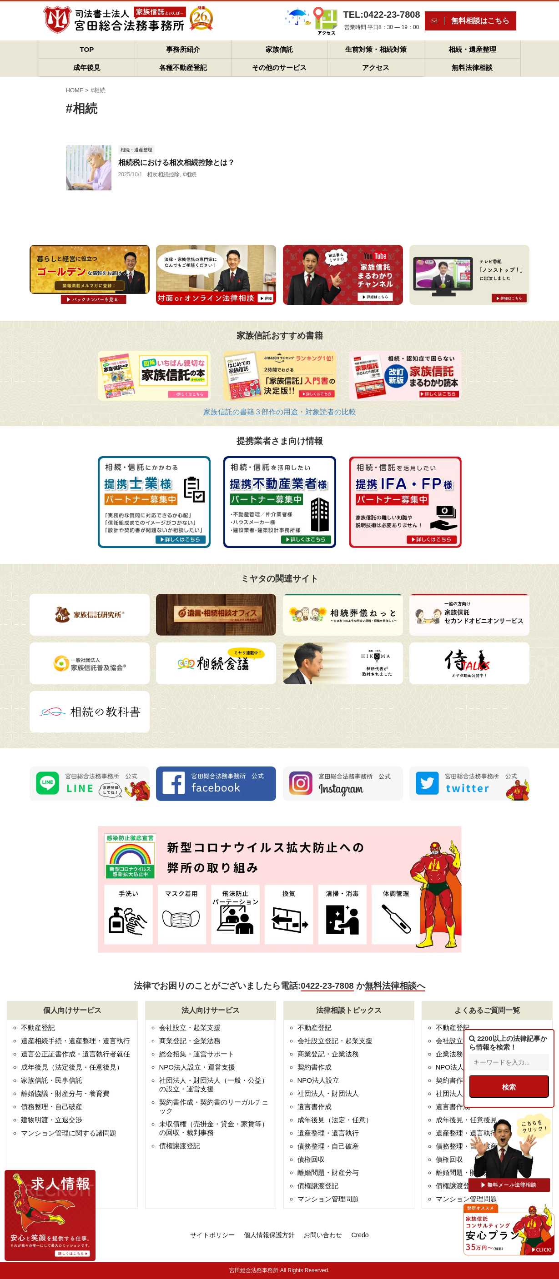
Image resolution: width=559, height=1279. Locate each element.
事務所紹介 (183, 49)
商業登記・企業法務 (190, 1041)
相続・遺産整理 (472, 49)
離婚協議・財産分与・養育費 (65, 1093)
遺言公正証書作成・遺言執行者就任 (75, 1054)
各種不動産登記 (183, 67)
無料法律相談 (472, 67)
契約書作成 (314, 1067)
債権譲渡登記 (179, 1146)
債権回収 (311, 1159)
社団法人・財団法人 (328, 1093)
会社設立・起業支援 (190, 1027)
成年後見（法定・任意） (335, 1120)
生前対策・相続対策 (376, 49)
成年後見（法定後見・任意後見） (72, 1067)
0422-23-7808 (327, 985)
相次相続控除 (163, 174)
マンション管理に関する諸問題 (68, 1133)
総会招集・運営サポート (196, 1054)
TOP (87, 49)
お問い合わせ (323, 1235)
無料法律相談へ (395, 985)
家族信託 (279, 49)
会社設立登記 (456, 1041)
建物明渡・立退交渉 (51, 1120)
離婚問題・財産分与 (328, 1172)
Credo (359, 1235)
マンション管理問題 (328, 1199)
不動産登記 (38, 1027)
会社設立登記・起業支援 (335, 1041)
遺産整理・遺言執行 (328, 1133)
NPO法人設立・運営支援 (197, 1067)
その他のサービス (279, 67)
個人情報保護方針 (269, 1235)
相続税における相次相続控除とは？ (176, 162)
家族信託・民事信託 (51, 1080)
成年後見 (87, 67)
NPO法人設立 (318, 1080)
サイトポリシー (212, 1235)
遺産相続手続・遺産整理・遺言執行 (75, 1041)
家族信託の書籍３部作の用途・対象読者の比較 (279, 412)
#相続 (190, 174)
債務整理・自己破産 (51, 1106)
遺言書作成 (314, 1106)
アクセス (375, 67)
